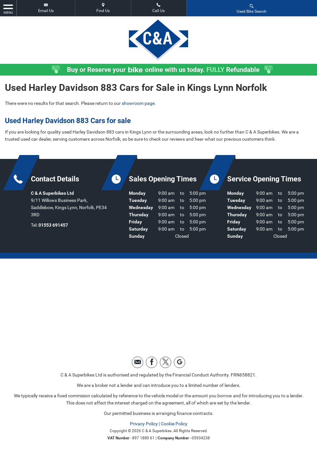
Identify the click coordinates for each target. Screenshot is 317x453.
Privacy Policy (144, 423)
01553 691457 (53, 225)
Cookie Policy (174, 423)
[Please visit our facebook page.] (151, 362)
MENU (8, 8)
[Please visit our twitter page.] (165, 362)
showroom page (138, 103)
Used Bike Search (252, 8)
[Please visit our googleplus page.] (179, 362)
